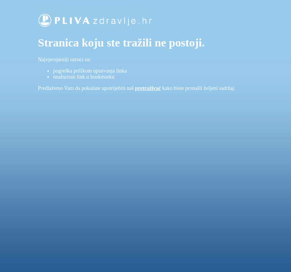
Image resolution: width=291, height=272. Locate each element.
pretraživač (148, 88)
